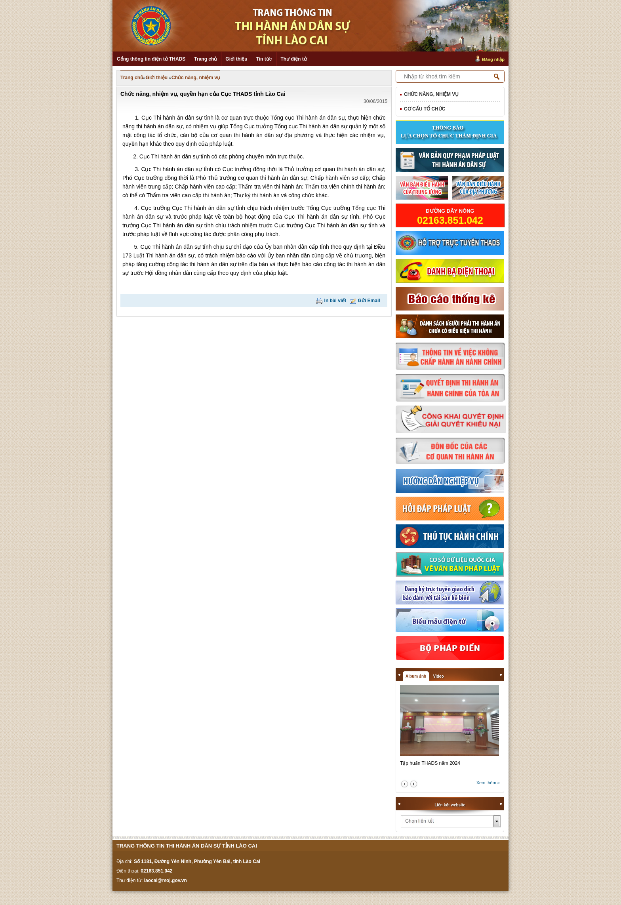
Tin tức (264, 59)
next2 (413, 784)
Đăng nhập (493, 59)
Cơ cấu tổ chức (424, 109)
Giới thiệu (236, 59)
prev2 (404, 784)
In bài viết (335, 300)
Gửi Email (369, 300)
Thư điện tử (293, 59)
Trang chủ (205, 59)
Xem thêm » (488, 782)
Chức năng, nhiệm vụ (195, 77)
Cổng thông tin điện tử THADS (151, 59)
